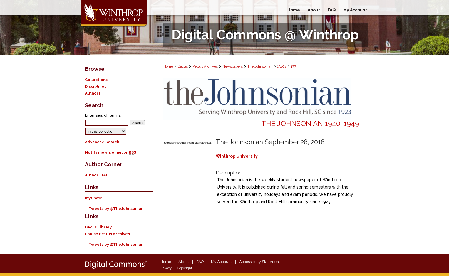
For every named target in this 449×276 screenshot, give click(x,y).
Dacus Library (98, 227)
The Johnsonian (259, 66)
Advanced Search (102, 142)
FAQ (200, 262)
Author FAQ (96, 175)
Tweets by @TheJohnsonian (115, 208)
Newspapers (232, 66)
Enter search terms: (103, 115)
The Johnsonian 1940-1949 (310, 123)
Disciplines (95, 86)
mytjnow (93, 198)
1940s (281, 66)
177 (293, 66)
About (183, 262)
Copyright (184, 268)
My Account (221, 262)
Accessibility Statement (259, 262)
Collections (96, 80)
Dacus (183, 66)
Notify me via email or (110, 152)
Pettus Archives (205, 66)
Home (168, 66)
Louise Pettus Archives (107, 234)
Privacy (166, 268)
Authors (92, 93)
